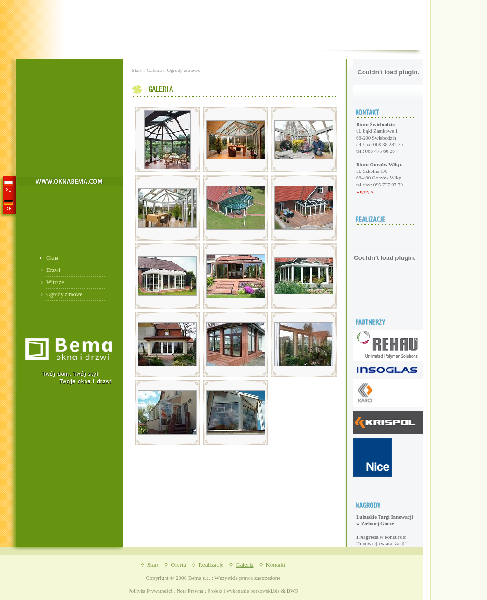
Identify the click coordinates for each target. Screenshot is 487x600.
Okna (52, 258)
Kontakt (275, 564)
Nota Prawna (190, 590)
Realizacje (210, 564)
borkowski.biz (265, 590)
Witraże (55, 282)
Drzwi (53, 270)
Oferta (178, 564)
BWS (292, 590)
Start (137, 70)
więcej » (364, 191)
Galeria (154, 70)
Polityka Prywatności (150, 590)
